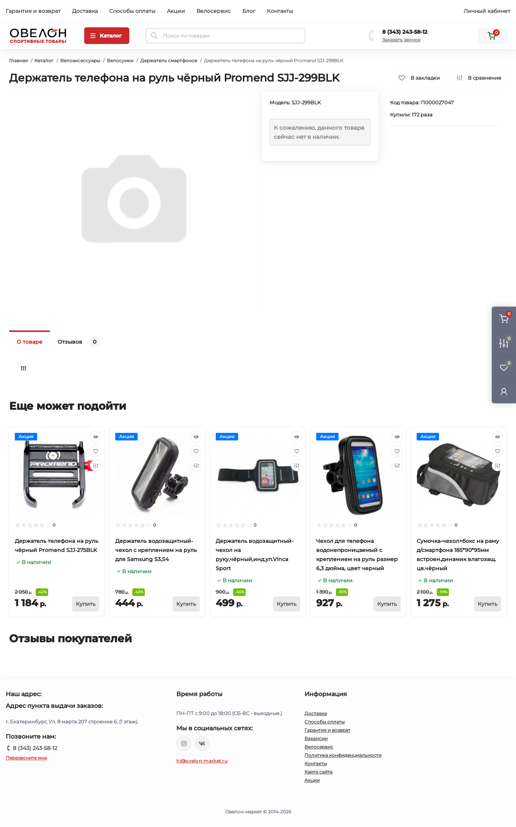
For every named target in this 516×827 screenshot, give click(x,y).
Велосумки (120, 60)
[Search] (154, 35)
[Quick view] (95, 436)
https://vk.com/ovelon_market (202, 744)
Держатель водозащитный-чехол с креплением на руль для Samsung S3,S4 (156, 550)
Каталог (44, 60)
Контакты (280, 11)
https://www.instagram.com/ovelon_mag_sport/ (184, 744)
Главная (18, 60)
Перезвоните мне (26, 758)
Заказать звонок (401, 39)
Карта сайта (318, 772)
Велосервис (213, 11)
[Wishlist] (95, 451)
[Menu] (106, 35)
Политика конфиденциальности (342, 755)
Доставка (85, 11)
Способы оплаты (132, 11)
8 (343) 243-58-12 (404, 31)
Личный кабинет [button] (487, 11)
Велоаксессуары (80, 60)
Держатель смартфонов (168, 60)
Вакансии (316, 738)
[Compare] (95, 465)
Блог (249, 11)
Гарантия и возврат (33, 11)
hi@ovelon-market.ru (201, 761)
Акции (176, 11)
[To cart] (85, 604)
